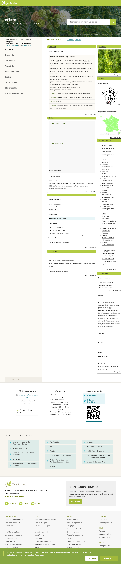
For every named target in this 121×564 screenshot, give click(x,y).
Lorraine (104, 192)
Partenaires (103, 531)
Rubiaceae (26, 45)
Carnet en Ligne (41, 522)
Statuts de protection (14, 93)
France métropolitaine (109, 221)
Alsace (104, 160)
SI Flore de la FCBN (18, 448)
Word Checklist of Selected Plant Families (23, 465)
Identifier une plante (12, 532)
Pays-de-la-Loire (107, 199)
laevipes (15, 45)
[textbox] (88, 22)
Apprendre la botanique (14, 519)
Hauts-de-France (107, 185)
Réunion (104, 242)
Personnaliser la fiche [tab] (25, 411)
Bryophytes (71, 526)
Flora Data (9, 526)
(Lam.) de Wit (86, 35)
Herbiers (8, 529)
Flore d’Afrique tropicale (76, 541)
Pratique (102, 543)
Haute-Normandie (107, 183)
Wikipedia (89, 442)
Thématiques (10, 516)
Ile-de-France (106, 188)
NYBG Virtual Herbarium (94, 451)
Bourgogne (105, 169)
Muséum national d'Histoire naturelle (22, 454)
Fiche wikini (90, 395)
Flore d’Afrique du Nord (76, 535)
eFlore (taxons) (40, 529)
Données (102, 516)
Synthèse (9, 49)
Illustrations (10, 60)
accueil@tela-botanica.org (14, 496)
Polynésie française (108, 240)
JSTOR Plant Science (93, 447)
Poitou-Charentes (107, 204)
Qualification (103, 519)
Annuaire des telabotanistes (45, 519)
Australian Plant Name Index (59, 456)
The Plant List (53, 442)
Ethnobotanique (12, 71)
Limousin (105, 190)
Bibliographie (11, 88)
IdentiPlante (39, 535)
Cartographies (104, 545)
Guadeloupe (106, 231)
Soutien (102, 528)
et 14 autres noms (115, 290)
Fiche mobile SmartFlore (90, 401)
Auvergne (105, 164)
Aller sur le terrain (11, 547)
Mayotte (104, 235)
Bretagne (105, 171)
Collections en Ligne (42, 526)
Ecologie (8, 77)
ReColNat (15, 459)
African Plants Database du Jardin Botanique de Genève (59, 461)
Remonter (13, 379)
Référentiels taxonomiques (45, 544)
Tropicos (51, 451)
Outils (37, 516)
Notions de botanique (75, 544)
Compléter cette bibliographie (58, 271)
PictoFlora (38, 538)
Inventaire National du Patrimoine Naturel (20, 443)
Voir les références (55, 170)
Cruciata (8, 45)
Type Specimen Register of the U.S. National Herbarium (97, 457)
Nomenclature (11, 82)
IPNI (50, 447)
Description (10, 55)
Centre (104, 174)
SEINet (51, 466)
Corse (104, 178)
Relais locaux (10, 541)
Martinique (105, 233)
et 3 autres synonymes (87, 236)
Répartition (10, 66)
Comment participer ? (13, 522)
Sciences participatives (13, 544)
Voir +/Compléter (90, 114)
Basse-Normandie (107, 167)
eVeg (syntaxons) (41, 532)
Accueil (50, 39)
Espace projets (72, 519)
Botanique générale (74, 522)
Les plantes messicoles (13, 535)
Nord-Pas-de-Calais (108, 197)
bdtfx (61, 39)
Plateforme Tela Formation (45, 541)
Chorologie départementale (77, 529)
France (104, 214)
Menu (116, 3)
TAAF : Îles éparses (108, 245)
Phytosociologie (11, 538)
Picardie (104, 202)
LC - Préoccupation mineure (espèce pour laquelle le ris (109, 261)
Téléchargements (105, 522)
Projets (70, 516)
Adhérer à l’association (107, 537)
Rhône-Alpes (106, 206)
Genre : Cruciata (54, 209)
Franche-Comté (107, 181)
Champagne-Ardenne (109, 176)
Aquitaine (105, 162)
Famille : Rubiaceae (55, 207)
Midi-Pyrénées (106, 195)
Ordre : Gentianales (55, 204)
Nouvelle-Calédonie (108, 238)
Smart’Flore (39, 547)
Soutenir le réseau (105, 534)
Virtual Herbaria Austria (94, 462)
